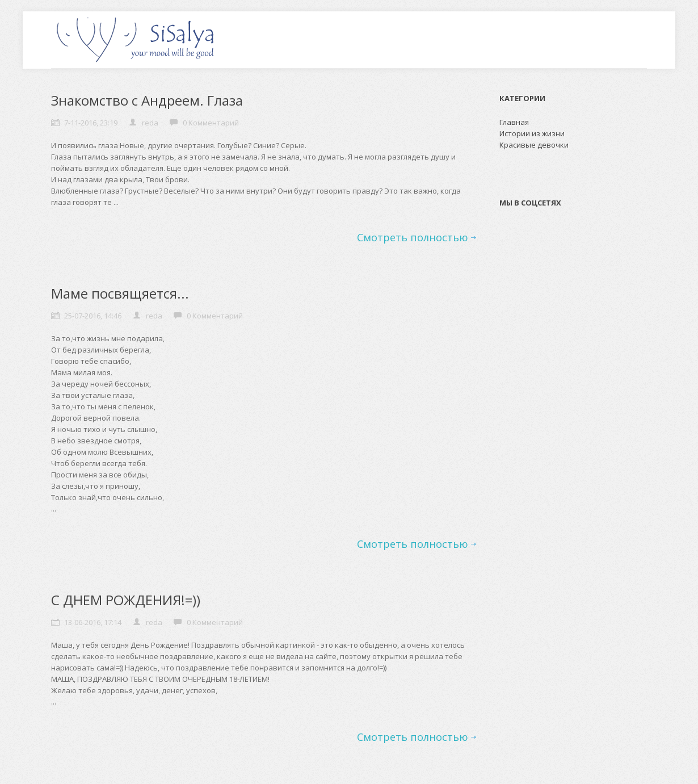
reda (150, 123)
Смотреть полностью (412, 237)
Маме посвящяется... (120, 293)
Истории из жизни (532, 133)
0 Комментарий (211, 123)
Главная (514, 122)
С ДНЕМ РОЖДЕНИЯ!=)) (125, 599)
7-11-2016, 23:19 (90, 123)
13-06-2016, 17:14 (92, 622)
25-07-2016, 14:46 (92, 316)
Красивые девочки (534, 145)
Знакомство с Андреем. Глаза (147, 100)
